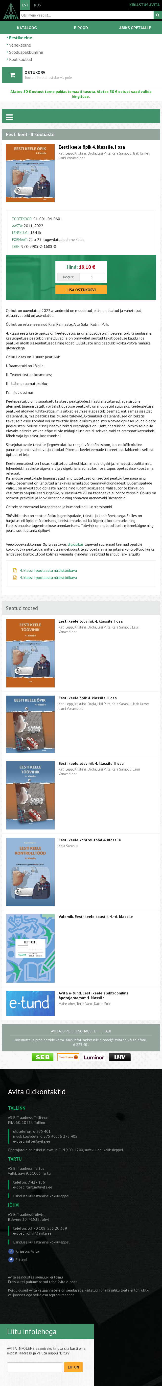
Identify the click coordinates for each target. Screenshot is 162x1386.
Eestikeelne (20, 37)
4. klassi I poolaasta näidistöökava (48, 570)
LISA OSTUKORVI (81, 289)
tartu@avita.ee (39, 1187)
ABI (108, 1030)
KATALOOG (27, 27)
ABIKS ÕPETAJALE (135, 27)
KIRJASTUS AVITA (144, 4)
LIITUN (73, 1367)
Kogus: (68, 276)
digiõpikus (76, 544)
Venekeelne (20, 45)
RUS (37, 4)
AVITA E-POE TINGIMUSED (73, 1030)
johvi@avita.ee (38, 1233)
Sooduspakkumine (26, 52)
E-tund (21, 1259)
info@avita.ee (38, 1141)
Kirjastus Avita (27, 1251)
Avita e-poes (67, 1281)
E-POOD (81, 27)
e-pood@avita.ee (113, 1040)
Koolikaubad (20, 59)
